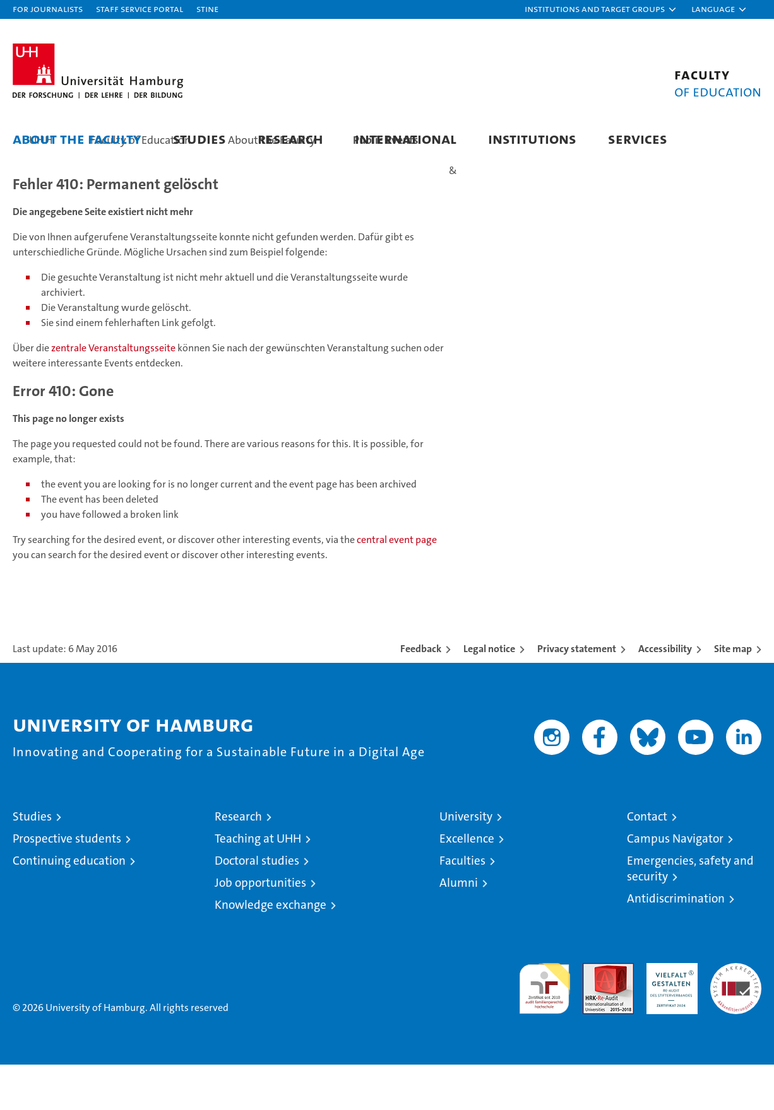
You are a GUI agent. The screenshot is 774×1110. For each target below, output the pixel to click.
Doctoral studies (257, 906)
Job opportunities (260, 928)
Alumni (458, 928)
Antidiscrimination (676, 944)
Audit (595, 1015)
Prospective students (67, 884)
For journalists (48, 8)
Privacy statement (576, 694)
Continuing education (69, 906)
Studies (199, 138)
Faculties (462, 906)
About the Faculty (77, 138)
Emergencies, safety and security (690, 914)
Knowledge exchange (270, 950)
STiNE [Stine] (207, 8)
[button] (601, 9)
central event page (397, 585)
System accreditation (735, 1021)
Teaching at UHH (258, 884)
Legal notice (489, 694)
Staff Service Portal (139, 8)
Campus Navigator (675, 884)
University (465, 862)
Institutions (532, 138)
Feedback (420, 694)
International (405, 138)
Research (290, 138)
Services (637, 138)
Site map (733, 694)
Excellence (466, 884)
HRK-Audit (668, 1015)
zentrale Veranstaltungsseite (114, 393)
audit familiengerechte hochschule (544, 1028)
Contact (647, 862)
